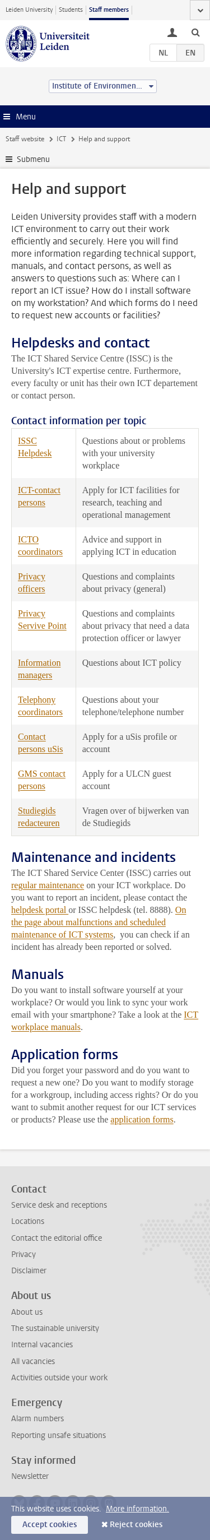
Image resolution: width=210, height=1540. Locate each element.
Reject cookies (136, 1524)
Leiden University (29, 10)
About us (27, 1312)
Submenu (33, 159)
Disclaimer (28, 1270)
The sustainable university (55, 1328)
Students (71, 10)
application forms (141, 1119)
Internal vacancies (42, 1344)
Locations (27, 1221)
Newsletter (30, 1476)
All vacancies (33, 1361)
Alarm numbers (37, 1418)
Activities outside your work (59, 1377)
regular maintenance (47, 885)
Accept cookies (49, 1524)
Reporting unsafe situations (58, 1435)
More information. (137, 1509)
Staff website (25, 138)
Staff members (109, 10)
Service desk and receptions (59, 1205)
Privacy (23, 1254)
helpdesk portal (39, 910)
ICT (61, 138)
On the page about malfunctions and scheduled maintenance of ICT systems (98, 922)
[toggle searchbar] (195, 32)
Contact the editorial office (56, 1238)
